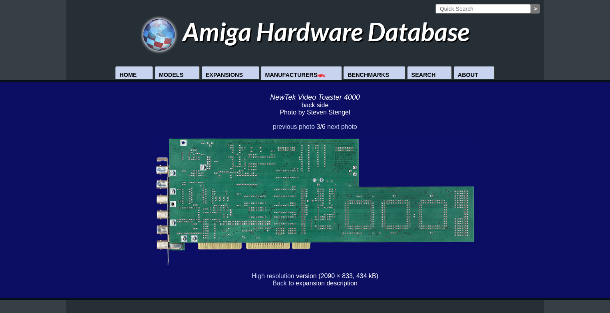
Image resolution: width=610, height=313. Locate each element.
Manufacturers (295, 75)
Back (279, 283)
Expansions (224, 75)
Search (423, 75)
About (468, 75)
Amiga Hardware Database (305, 31)
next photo (342, 126)
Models (171, 75)
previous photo (294, 126)
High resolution (273, 276)
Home (128, 75)
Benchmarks (368, 75)
